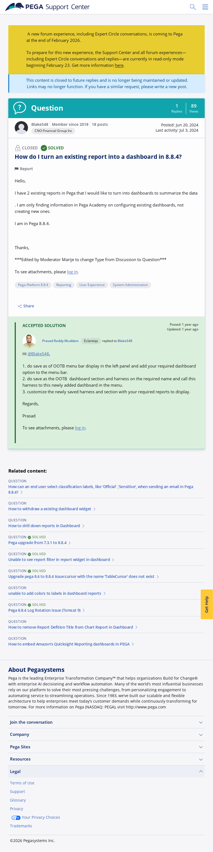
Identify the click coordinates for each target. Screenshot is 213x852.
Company (106, 734)
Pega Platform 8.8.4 (33, 285)
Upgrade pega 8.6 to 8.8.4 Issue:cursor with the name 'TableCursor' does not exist (83, 576)
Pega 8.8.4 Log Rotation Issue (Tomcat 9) (47, 610)
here (119, 65)
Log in (192, 838)
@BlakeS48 (38, 353)
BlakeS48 (39, 124)
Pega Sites (106, 747)
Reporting (63, 285)
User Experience (92, 285)
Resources (106, 759)
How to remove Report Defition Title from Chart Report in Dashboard (73, 627)
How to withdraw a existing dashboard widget (52, 508)
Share (26, 305)
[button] (177, 128)
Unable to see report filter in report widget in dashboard (61, 559)
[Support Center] (47, 7)
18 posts (100, 124)
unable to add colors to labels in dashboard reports (57, 593)
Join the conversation (106, 722)
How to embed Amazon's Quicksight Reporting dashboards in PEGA (71, 644)
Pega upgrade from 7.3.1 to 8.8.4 (40, 542)
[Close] (205, 832)
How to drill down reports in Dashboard (46, 525)
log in (72, 271)
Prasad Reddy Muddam (60, 341)
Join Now (162, 838)
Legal (106, 771)
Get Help (206, 604)
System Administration (130, 285)
